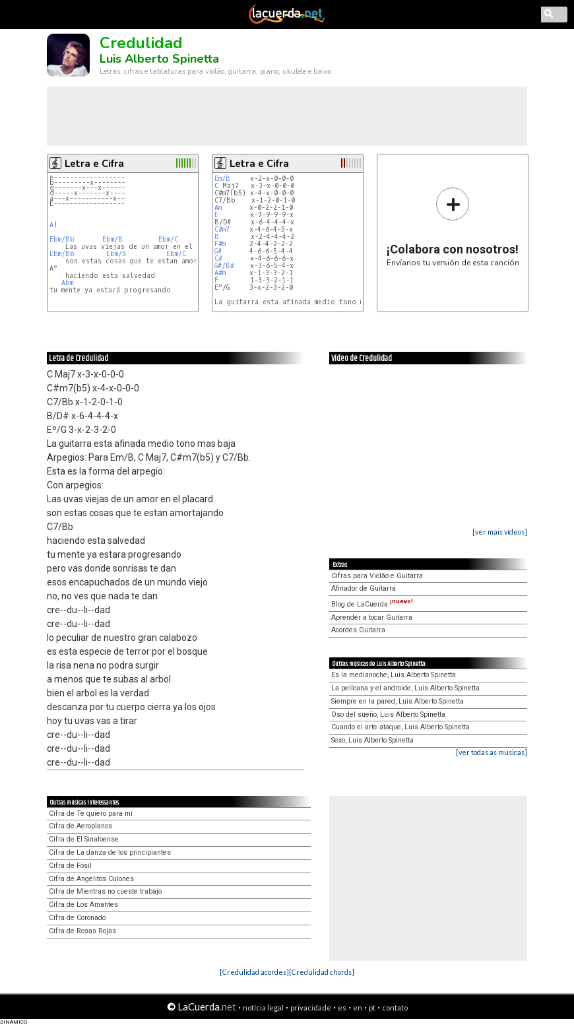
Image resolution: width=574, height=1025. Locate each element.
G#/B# (224, 265)
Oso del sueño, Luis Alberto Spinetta (388, 714)
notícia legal (263, 1007)
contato (395, 1007)
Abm (67, 283)
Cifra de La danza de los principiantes (110, 852)
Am (218, 207)
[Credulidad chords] (321, 972)
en (357, 1007)
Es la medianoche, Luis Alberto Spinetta (393, 675)
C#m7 (222, 229)
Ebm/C (168, 239)
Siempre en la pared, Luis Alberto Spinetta (397, 701)
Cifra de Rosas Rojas (82, 931)
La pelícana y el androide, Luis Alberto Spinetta (405, 688)
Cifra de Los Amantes (83, 904)
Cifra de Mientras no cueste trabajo (105, 891)
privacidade (310, 1007)
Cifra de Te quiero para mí (91, 813)
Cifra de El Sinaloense (84, 839)
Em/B (222, 178)
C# (218, 258)
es (342, 1007)
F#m (220, 244)
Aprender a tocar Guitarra (371, 617)
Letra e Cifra (94, 163)
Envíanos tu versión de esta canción (453, 226)
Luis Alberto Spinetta (159, 59)
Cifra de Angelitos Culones (91, 879)
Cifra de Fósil (70, 865)
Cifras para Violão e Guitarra (377, 576)
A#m (220, 273)
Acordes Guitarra (358, 630)
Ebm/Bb (62, 239)
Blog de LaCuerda (372, 604)
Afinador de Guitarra (363, 588)
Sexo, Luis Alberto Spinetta (372, 740)
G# (218, 251)
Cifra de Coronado (77, 917)
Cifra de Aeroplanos (80, 826)
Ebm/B (112, 239)
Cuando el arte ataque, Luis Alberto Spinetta (400, 727)
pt (372, 1007)
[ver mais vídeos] (499, 531)
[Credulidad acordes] (254, 972)
